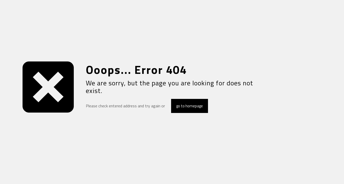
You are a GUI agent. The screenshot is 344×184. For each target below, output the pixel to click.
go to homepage (189, 106)
